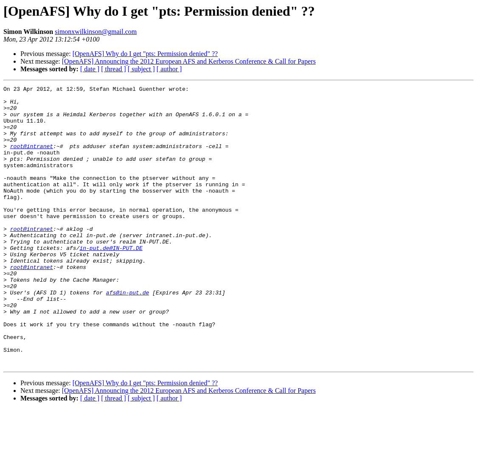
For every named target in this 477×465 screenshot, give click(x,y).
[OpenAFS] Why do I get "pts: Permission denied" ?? (145, 53)
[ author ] (169, 69)
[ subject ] (141, 69)
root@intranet (31, 158)
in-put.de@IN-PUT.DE (110, 281)
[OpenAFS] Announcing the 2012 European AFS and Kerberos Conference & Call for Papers (189, 61)
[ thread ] (113, 69)
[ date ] (89, 69)
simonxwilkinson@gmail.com (96, 31)
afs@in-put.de (127, 334)
